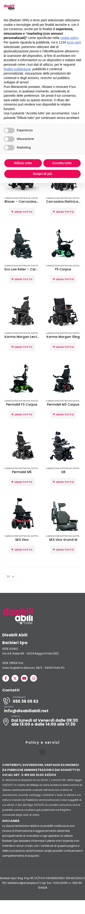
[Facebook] (5, 678)
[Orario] (42, 722)
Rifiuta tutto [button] (23, 163)
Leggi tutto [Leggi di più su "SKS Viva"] (23, 550)
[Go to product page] (22, 243)
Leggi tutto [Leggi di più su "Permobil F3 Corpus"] (23, 414)
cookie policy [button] (69, 38)
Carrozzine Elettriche (17, 198)
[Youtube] (24, 678)
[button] (42, 752)
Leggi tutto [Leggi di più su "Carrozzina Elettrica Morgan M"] (65, 212)
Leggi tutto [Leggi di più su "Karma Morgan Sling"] (65, 347)
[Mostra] (10, 577)
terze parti (74, 42)
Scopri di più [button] (42, 174)
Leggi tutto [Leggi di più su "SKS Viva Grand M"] (65, 550)
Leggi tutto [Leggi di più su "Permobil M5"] (23, 482)
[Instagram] (33, 678)
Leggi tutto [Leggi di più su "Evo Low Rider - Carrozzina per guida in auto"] (23, 279)
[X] (15, 678)
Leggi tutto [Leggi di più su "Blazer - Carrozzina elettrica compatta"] (23, 212)
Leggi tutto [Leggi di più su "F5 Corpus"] (65, 279)
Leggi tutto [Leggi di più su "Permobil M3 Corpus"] (65, 414)
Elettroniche (38, 198)
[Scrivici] (42, 710)
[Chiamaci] (42, 701)
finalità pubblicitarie (17, 69)
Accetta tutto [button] (62, 163)
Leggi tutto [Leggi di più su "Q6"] (65, 482)
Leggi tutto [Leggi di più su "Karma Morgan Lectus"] (23, 347)
